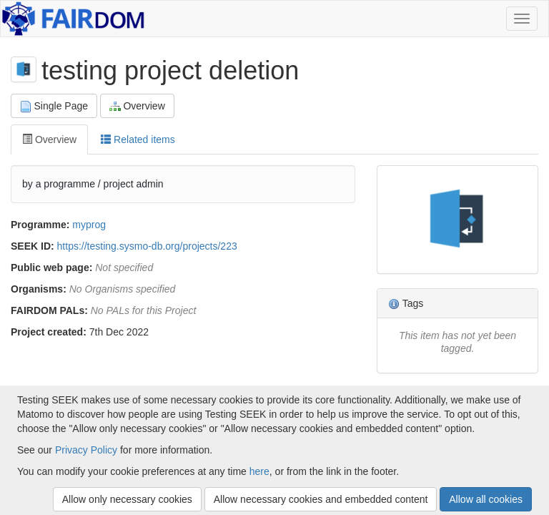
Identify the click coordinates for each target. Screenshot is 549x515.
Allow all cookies (486, 499)
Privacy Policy (86, 450)
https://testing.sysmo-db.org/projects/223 (147, 246)
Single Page (54, 106)
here (259, 471)
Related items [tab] (137, 139)
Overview (137, 106)
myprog (89, 224)
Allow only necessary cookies (127, 499)
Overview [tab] (49, 139)
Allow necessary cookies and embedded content (321, 499)
